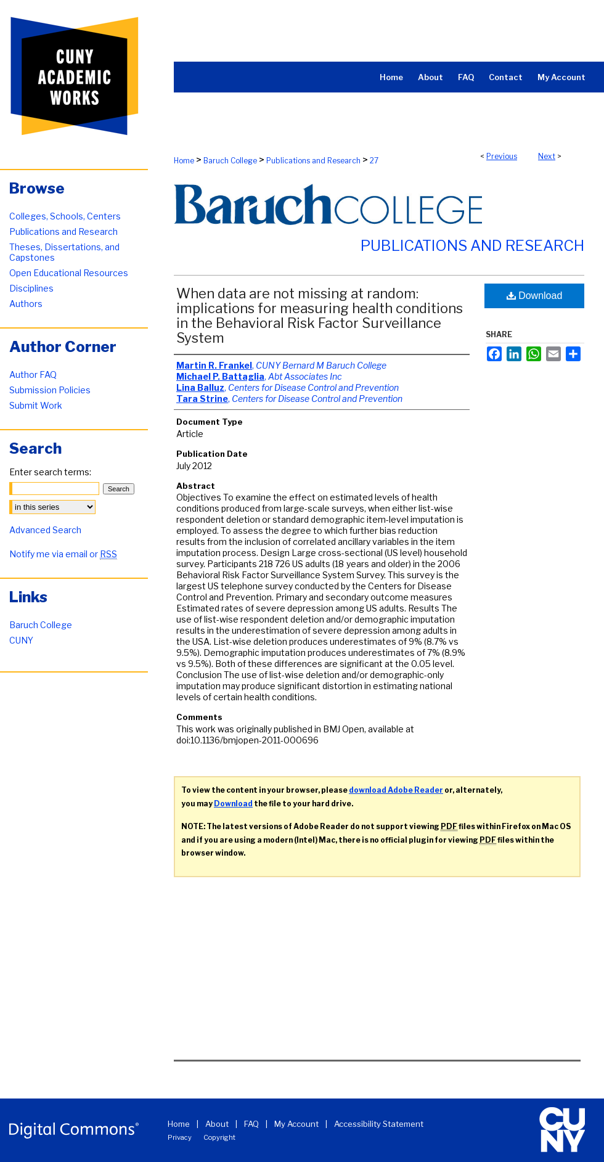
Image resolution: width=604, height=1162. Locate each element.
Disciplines (31, 288)
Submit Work (35, 405)
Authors (26, 303)
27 (374, 160)
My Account (296, 1124)
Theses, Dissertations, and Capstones (64, 252)
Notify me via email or (63, 554)
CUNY (21, 640)
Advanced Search (45, 530)
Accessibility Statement (378, 1124)
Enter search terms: (50, 472)
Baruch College (230, 160)
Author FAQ (33, 374)
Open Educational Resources (68, 273)
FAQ (251, 1124)
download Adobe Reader (396, 790)
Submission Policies (50, 390)
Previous (501, 156)
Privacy (180, 1137)
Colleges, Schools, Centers (65, 216)
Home (184, 160)
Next (546, 156)
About (217, 1124)
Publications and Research (313, 160)
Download (535, 295)
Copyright (219, 1137)
